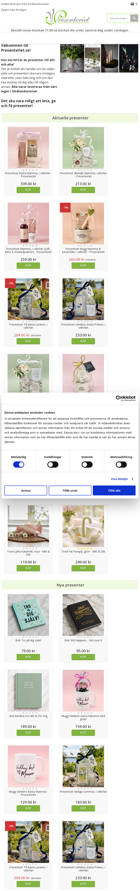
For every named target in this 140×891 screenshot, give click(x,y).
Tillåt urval (70, 490)
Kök (134, 36)
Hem (122, 36)
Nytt (4, 36)
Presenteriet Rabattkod (16, 868)
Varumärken (8, 851)
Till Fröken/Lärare (39, 36)
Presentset (86, 36)
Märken (78, 45)
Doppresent (8, 880)
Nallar (4, 874)
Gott (64, 45)
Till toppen (70, 831)
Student (58, 36)
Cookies (6, 845)
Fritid (52, 45)
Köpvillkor (7, 857)
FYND (90, 45)
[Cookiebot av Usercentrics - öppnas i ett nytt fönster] (119, 398)
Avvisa (26, 490)
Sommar (70, 36)
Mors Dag (17, 36)
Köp (18, 189)
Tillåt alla (114, 490)
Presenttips (106, 36)
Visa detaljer (119, 478)
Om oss (6, 862)
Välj (18, 594)
